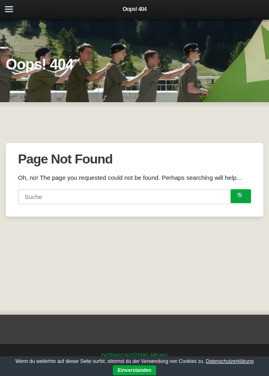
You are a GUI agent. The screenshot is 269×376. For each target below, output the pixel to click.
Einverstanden (135, 370)
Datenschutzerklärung (134, 355)
